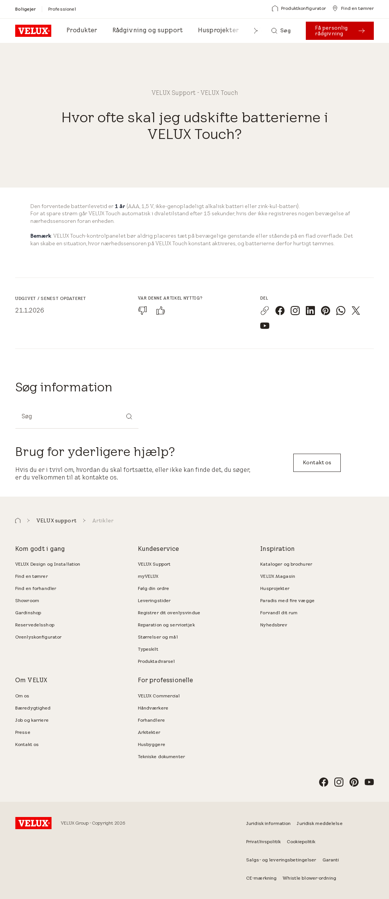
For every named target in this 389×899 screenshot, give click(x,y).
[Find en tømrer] (353, 8)
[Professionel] (62, 8)
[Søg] (280, 31)
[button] (256, 31)
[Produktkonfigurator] (299, 8)
